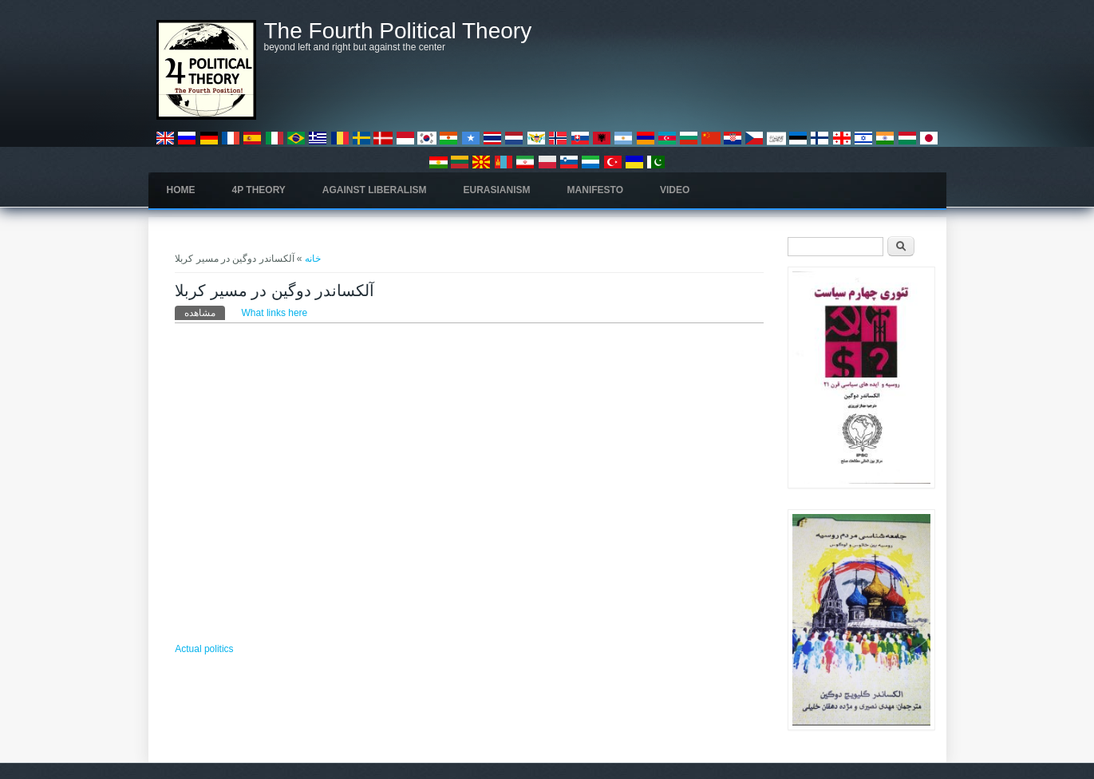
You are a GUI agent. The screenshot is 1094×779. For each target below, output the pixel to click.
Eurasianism (497, 190)
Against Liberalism (374, 190)
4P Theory (259, 190)
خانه (313, 258)
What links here (275, 312)
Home (181, 190)
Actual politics (204, 648)
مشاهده (204, 312)
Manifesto (595, 190)
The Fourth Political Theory (398, 31)
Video (674, 190)
